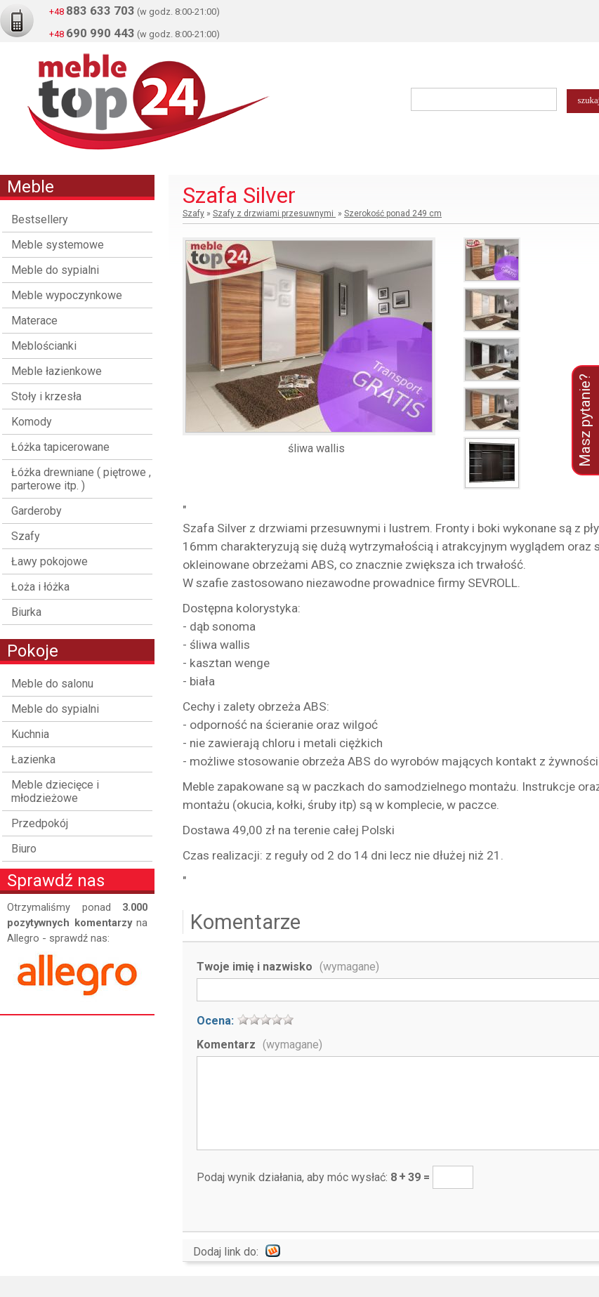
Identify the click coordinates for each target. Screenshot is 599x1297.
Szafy (25, 536)
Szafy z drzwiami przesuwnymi (274, 213)
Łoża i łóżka (40, 586)
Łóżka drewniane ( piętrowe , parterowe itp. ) (81, 479)
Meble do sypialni (55, 270)
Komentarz (259, 1044)
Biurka (26, 612)
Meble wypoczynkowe (66, 295)
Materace (34, 320)
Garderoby (36, 511)
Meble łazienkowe (56, 371)
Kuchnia (30, 734)
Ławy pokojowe (49, 561)
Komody (31, 421)
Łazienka (33, 759)
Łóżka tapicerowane (60, 447)
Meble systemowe (57, 244)
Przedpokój (39, 823)
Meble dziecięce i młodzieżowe (55, 791)
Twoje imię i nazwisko (288, 966)
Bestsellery (39, 219)
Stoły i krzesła (46, 396)
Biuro (24, 848)
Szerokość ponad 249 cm (393, 213)
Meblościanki (44, 346)
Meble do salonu (52, 683)
